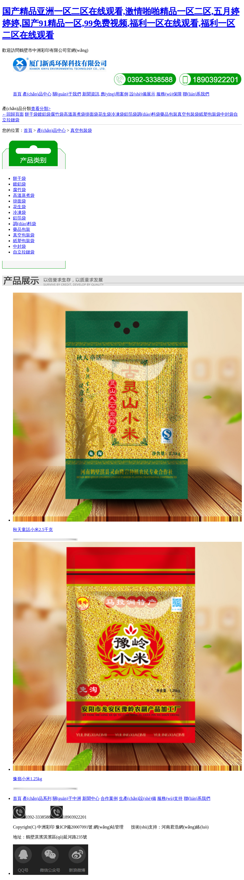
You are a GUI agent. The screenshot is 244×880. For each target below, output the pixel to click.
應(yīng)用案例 (114, 94)
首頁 (17, 94)
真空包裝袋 (188, 114)
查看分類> (41, 108)
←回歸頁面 (13, 114)
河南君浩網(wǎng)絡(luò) (184, 827)
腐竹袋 (57, 114)
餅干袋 (31, 114)
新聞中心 (90, 798)
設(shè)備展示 (142, 94)
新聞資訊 (90, 94)
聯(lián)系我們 (196, 94)
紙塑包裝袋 (210, 114)
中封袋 (227, 114)
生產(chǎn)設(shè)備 (137, 798)
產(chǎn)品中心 (37, 94)
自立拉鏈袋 (24, 252)
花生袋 (104, 114)
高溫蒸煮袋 (74, 114)
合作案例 (109, 798)
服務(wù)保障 (169, 94)
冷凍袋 (117, 114)
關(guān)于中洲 (67, 798)
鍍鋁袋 (44, 114)
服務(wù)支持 (170, 798)
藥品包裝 (168, 114)
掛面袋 (91, 114)
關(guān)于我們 (67, 94)
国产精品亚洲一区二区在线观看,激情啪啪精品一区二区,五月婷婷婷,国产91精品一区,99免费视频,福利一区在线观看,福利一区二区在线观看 (120, 23)
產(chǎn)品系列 (37, 798)
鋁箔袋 (130, 114)
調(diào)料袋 (148, 114)
